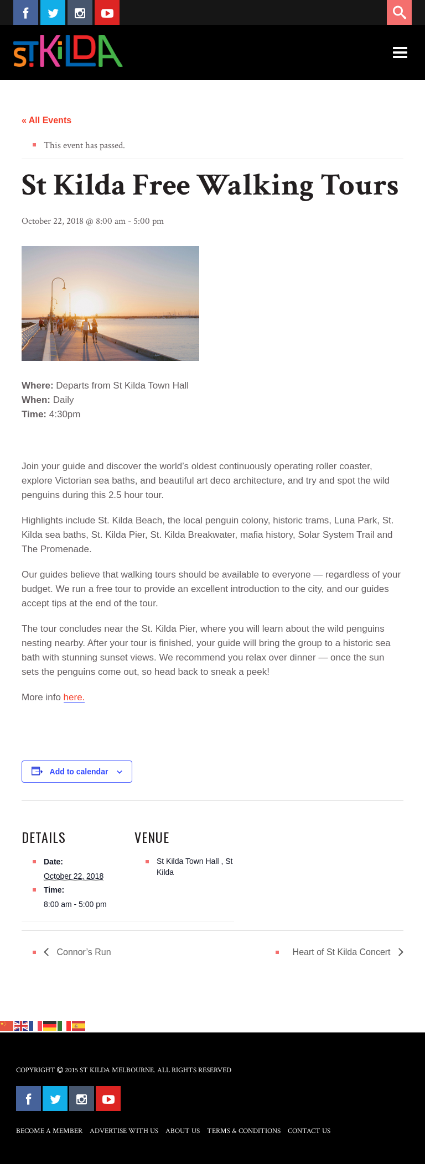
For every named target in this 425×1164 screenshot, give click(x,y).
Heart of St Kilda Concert (343, 952)
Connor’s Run (82, 952)
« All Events (46, 120)
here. (74, 697)
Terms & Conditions (244, 1131)
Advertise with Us (124, 1131)
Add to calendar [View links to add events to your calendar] (79, 771)
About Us (182, 1131)
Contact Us (309, 1131)
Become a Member (49, 1131)
